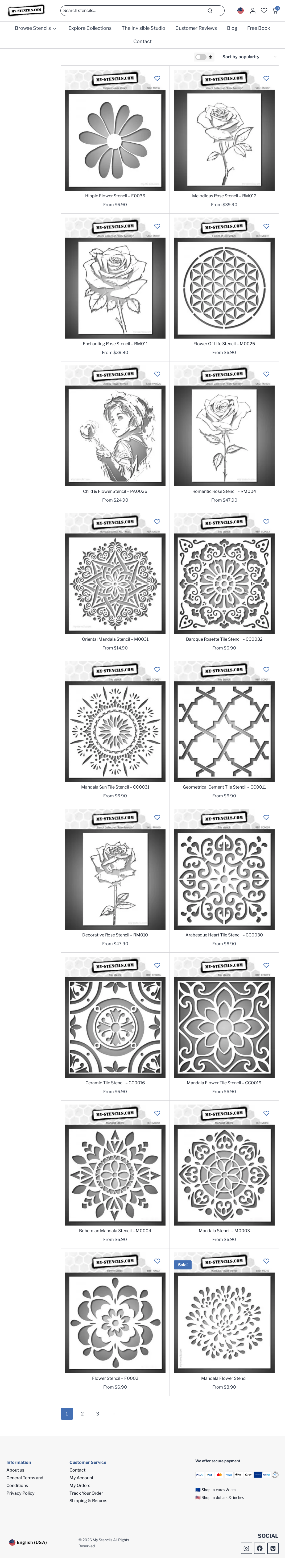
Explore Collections (89, 28)
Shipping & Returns (88, 1500)
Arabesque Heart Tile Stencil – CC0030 (224, 935)
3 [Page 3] (97, 1414)
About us (15, 1470)
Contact (142, 41)
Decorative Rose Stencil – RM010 (115, 935)
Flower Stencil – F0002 (115, 1378)
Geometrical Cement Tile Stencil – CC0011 (224, 787)
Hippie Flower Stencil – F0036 (115, 195)
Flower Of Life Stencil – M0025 (224, 343)
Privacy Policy (20, 1493)
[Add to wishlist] (157, 78)
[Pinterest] (273, 1548)
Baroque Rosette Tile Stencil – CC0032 (224, 639)
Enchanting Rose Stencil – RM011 (115, 343)
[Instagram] (246, 1548)
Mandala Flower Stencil (224, 1378)
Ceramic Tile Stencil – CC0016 (115, 1082)
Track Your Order (86, 1493)
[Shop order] (249, 57)
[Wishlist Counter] (264, 10)
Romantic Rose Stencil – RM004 (224, 491)
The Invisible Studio (143, 28)
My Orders (79, 1485)
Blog (232, 28)
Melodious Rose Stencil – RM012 (224, 195)
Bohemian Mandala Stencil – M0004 (115, 1230)
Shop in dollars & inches (223, 1497)
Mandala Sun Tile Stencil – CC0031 (115, 787)
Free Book (258, 28)
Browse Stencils (33, 28)
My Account (81, 1477)
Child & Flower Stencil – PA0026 (115, 491)
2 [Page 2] (82, 1414)
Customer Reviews (196, 28)
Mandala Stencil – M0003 (224, 1230)
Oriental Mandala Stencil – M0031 (115, 639)
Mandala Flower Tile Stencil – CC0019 (224, 1082)
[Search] (142, 10)
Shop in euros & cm (219, 1490)
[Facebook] (259, 1548)
